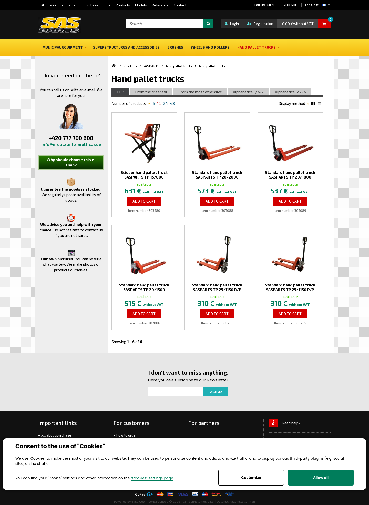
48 (172, 103)
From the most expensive (200, 92)
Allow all (321, 477)
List (320, 104)
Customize (251, 477)
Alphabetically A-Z (248, 92)
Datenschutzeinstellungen (236, 501)
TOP (120, 92)
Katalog (313, 104)
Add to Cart (144, 201)
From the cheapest (151, 92)
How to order (126, 435)
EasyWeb (138, 501)
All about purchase (56, 435)
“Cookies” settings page (152, 478)
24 (165, 103)
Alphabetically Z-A (290, 92)
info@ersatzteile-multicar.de (71, 144)
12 (159, 103)
